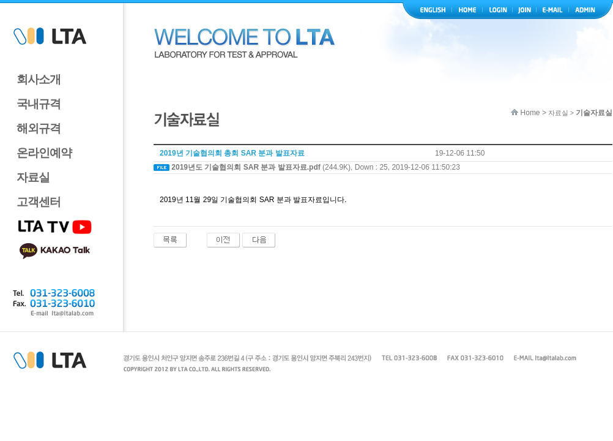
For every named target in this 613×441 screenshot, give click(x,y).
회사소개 (39, 79)
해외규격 (39, 128)
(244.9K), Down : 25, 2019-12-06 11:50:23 (315, 167)
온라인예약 (44, 152)
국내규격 (39, 103)
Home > (528, 112)
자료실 (33, 177)
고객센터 (39, 201)
